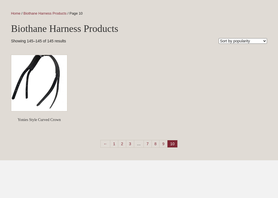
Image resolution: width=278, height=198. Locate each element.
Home (15, 13)
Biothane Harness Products (45, 13)
